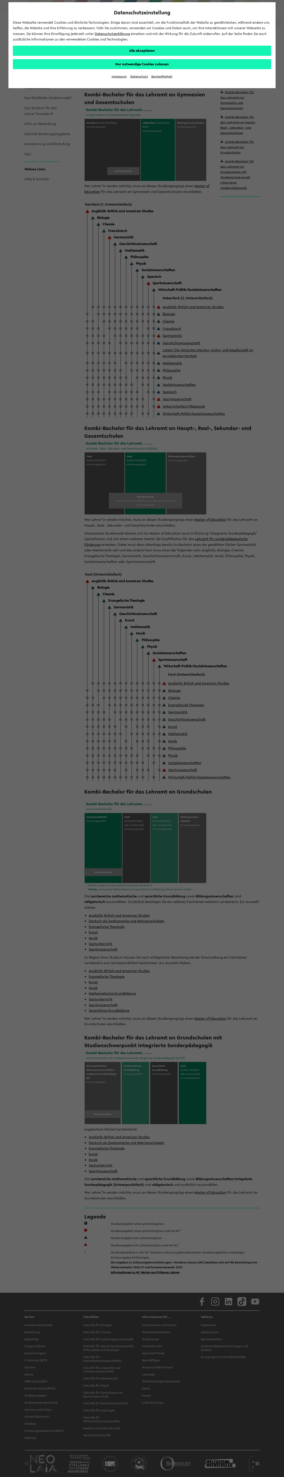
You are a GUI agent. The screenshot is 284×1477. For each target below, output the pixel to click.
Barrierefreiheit (161, 76)
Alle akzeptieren (142, 50)
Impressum (119, 76)
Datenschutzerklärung (112, 33)
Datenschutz (139, 76)
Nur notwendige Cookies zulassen (142, 64)
